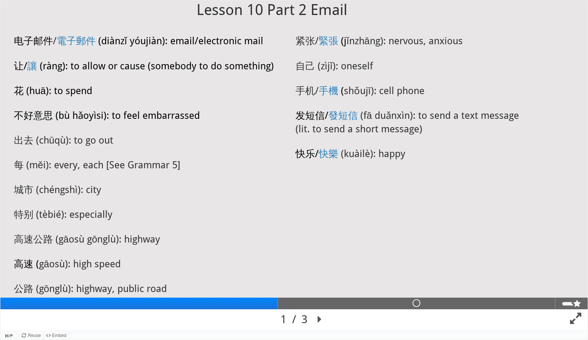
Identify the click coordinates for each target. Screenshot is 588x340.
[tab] (139, 303)
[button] (319, 319)
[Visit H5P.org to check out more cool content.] (7, 335)
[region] (294, 165)
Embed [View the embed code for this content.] (59, 335)
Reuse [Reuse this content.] (34, 335)
